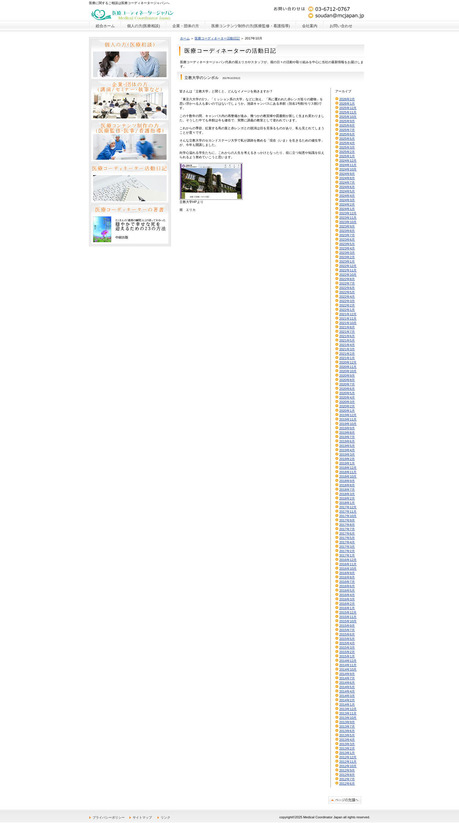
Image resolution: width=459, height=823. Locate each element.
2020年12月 (348, 362)
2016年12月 (348, 560)
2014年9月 (347, 674)
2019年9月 (347, 428)
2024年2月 (347, 204)
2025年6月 (347, 134)
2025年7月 (347, 130)
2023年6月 (347, 239)
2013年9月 (347, 722)
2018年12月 (348, 467)
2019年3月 (347, 454)
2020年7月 (347, 384)
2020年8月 (347, 380)
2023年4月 (347, 248)
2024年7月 (347, 182)
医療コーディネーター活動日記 (217, 38)
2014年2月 (347, 700)
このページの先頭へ (344, 800)
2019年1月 (347, 463)
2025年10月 (348, 116)
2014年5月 (347, 687)
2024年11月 (348, 165)
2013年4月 (347, 739)
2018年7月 (347, 489)
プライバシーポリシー (109, 817)
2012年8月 (347, 774)
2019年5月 (347, 445)
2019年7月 (347, 437)
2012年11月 (348, 761)
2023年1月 (347, 261)
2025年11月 (348, 112)
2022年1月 (347, 309)
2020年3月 (347, 402)
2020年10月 (348, 371)
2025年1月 (347, 156)
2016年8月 (347, 577)
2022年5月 (347, 292)
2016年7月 (347, 581)
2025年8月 (347, 125)
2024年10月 (348, 169)
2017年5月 (347, 538)
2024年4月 (347, 195)
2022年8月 (347, 279)
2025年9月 (347, 121)
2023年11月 (348, 217)
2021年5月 (347, 340)
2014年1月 (347, 704)
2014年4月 (347, 691)
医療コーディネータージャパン (132, 13)
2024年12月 (348, 160)
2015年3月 (347, 647)
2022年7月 (347, 283)
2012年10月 (348, 766)
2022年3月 (347, 301)
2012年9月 (347, 770)
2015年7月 (347, 630)
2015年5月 (347, 639)
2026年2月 (347, 99)
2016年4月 (347, 595)
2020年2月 (347, 406)
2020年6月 (347, 388)
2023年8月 (347, 231)
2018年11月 (348, 472)
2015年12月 (348, 612)
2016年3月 (347, 599)
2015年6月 (347, 634)
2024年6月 (347, 187)
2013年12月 (348, 709)
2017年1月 (347, 555)
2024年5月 (347, 191)
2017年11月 (348, 511)
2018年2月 (347, 498)
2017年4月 (347, 542)
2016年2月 (347, 603)
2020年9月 (347, 375)
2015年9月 (347, 625)
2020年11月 (348, 367)
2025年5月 (347, 138)
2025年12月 (348, 108)
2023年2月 (347, 257)
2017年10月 (348, 516)
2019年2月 (347, 459)
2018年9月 (347, 481)
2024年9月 (347, 173)
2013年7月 (347, 726)
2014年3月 (347, 696)
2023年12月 (348, 213)
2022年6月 (347, 288)
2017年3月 (347, 546)
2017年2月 (347, 551)
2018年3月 (347, 494)
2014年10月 (348, 669)
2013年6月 (347, 731)
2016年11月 (348, 564)
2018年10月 (348, 476)
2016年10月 (348, 568)
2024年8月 (347, 178)
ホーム (185, 38)
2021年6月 (347, 336)
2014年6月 (347, 682)
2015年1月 (347, 656)
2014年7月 (347, 678)
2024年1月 (347, 209)
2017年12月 (348, 507)
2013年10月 (348, 717)
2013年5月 (347, 735)
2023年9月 (347, 226)
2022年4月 (347, 296)
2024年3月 (347, 200)
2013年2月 (347, 748)
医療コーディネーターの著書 (130, 224)
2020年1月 (347, 410)
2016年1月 (347, 608)
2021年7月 (347, 331)
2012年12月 (348, 757)
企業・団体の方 (130, 100)
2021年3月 (347, 349)
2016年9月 (347, 573)
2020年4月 (347, 397)
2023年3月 (347, 252)
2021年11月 (348, 318)
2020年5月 (347, 393)
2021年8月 (347, 327)
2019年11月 (348, 419)
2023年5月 (347, 244)
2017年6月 (347, 533)
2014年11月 (348, 665)
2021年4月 (347, 345)
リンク (165, 817)
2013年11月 (348, 713)
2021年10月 (348, 323)
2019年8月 (347, 432)
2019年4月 (347, 450)
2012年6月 (347, 783)
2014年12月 (348, 660)
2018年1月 (347, 503)
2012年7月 (347, 779)
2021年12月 (348, 314)
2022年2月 (347, 305)
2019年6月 (347, 441)
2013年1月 (347, 753)
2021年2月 (347, 353)
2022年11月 (348, 270)
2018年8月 (347, 485)
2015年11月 (348, 617)
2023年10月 (348, 222)
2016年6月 (347, 586)
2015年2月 (347, 652)
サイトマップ (142, 817)
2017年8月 (347, 524)
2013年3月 (347, 744)
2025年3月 (347, 147)
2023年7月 (347, 235)
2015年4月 (347, 643)
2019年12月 (348, 415)
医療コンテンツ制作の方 (130, 142)
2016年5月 (347, 590)
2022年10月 (348, 274)
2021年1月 (347, 358)
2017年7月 (347, 529)
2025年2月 (347, 152)
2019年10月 (348, 424)
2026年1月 (347, 103)
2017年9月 (347, 520)
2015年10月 (348, 621)
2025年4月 (347, 143)
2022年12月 (348, 266)
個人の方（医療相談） (130, 59)
